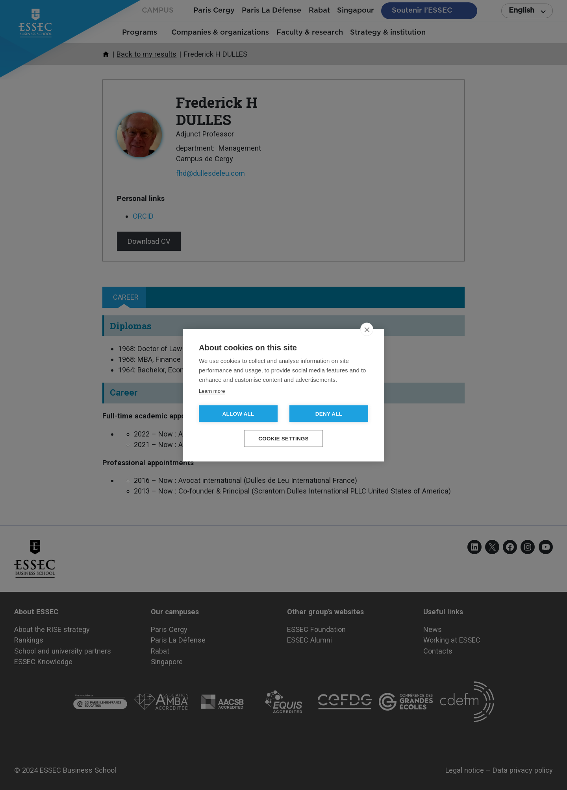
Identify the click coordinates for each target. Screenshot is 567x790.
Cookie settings (283, 438)
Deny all (328, 413)
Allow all (238, 413)
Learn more (212, 391)
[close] (366, 329)
